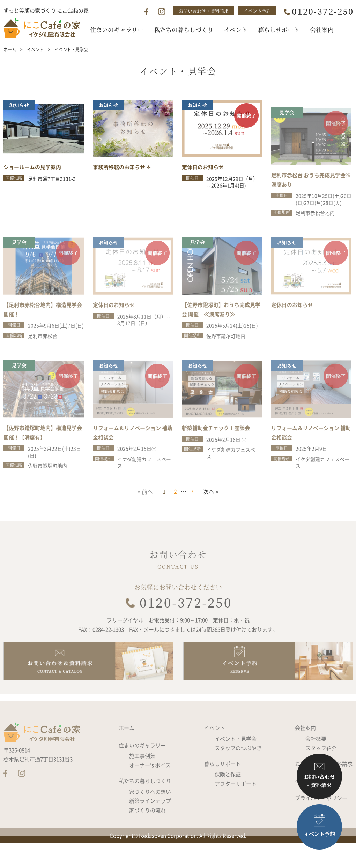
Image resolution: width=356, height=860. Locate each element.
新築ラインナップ (150, 819)
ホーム (9, 60)
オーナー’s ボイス (150, 784)
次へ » (210, 502)
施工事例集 (142, 774)
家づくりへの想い (150, 810)
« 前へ (145, 502)
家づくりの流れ (147, 829)
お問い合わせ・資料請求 (204, 10)
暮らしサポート (222, 782)
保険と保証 (228, 793)
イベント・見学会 (236, 757)
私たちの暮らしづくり (145, 800)
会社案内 (305, 746)
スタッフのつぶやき (238, 767)
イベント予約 (257, 10)
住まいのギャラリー (142, 764)
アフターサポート (236, 802)
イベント (35, 60)
